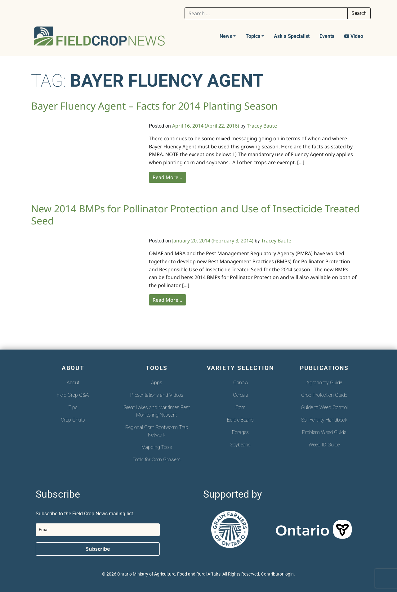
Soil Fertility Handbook (324, 420)
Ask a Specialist (292, 36)
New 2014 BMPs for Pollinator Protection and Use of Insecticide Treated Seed (195, 214)
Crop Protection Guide (324, 395)
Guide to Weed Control (324, 407)
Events (326, 36)
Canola (240, 383)
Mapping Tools (156, 447)
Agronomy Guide (324, 383)
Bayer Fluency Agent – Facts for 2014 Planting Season (154, 105)
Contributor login (277, 574)
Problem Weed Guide (324, 432)
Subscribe (98, 548)
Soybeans (240, 445)
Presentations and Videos (156, 395)
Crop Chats (73, 420)
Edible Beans (240, 420)
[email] (98, 529)
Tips (73, 407)
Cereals (240, 395)
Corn (240, 407)
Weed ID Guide (324, 445)
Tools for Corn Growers (157, 460)
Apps (156, 383)
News (226, 36)
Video (353, 36)
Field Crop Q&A (73, 395)
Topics (253, 36)
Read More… (167, 177)
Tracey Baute (262, 125)
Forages (240, 432)
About (73, 383)
